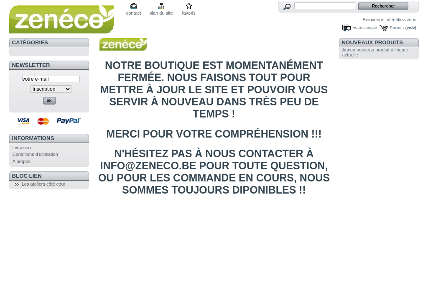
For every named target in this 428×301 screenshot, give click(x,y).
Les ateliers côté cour (44, 183)
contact (133, 12)
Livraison (22, 147)
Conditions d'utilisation (35, 154)
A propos (22, 161)
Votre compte (365, 27)
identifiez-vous (401, 19)
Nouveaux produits (372, 42)
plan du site (161, 12)
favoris (188, 12)
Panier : (397, 27)
